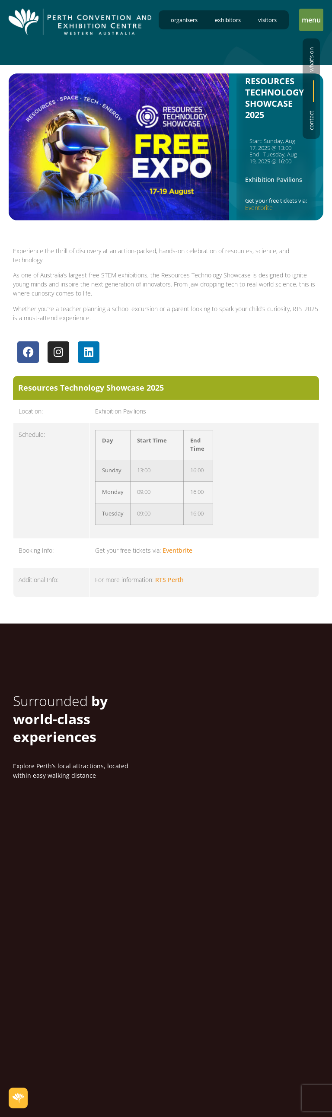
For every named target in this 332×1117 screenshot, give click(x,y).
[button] (311, 20)
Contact (311, 120)
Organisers (184, 20)
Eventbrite (259, 208)
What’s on (311, 59)
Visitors (267, 20)
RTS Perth (169, 581)
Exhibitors (228, 20)
